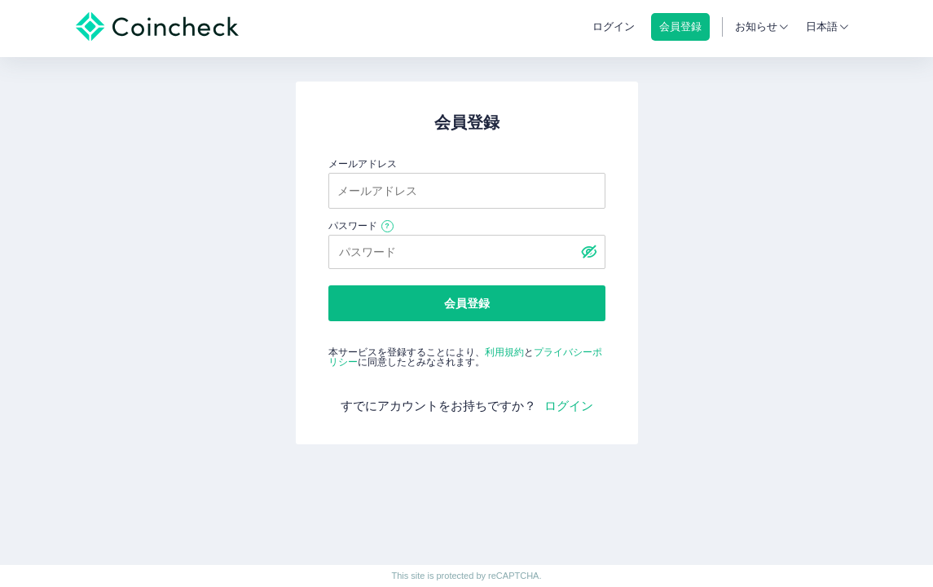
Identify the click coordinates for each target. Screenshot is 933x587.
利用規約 (504, 352)
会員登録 (467, 303)
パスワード (352, 226)
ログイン (613, 26)
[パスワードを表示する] (589, 252)
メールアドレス (362, 164)
